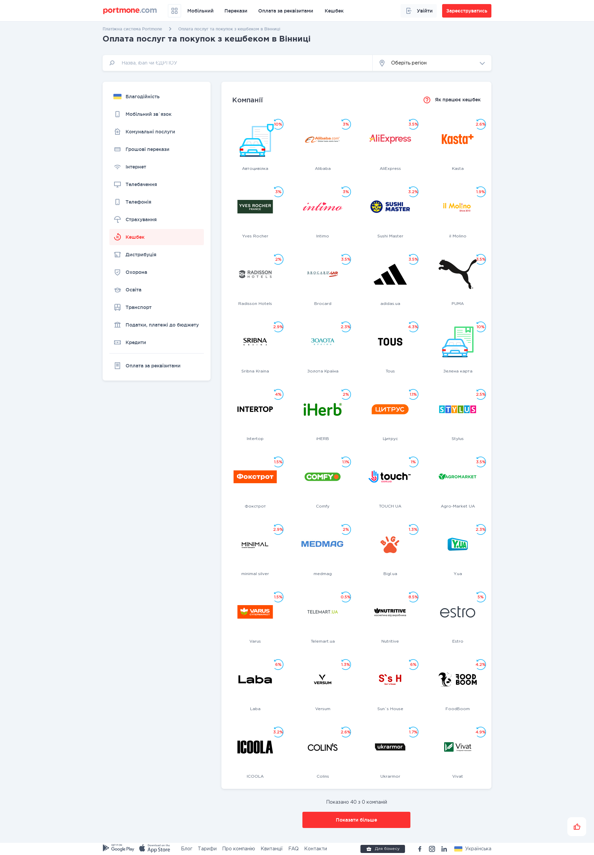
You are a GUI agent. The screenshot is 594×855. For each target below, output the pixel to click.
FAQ (293, 849)
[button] (432, 63)
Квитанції (272, 849)
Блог (186, 849)
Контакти (315, 849)
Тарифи (207, 849)
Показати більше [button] (356, 820)
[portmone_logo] (130, 10)
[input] (238, 63)
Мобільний (200, 11)
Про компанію (238, 849)
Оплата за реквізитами (285, 11)
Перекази (235, 11)
